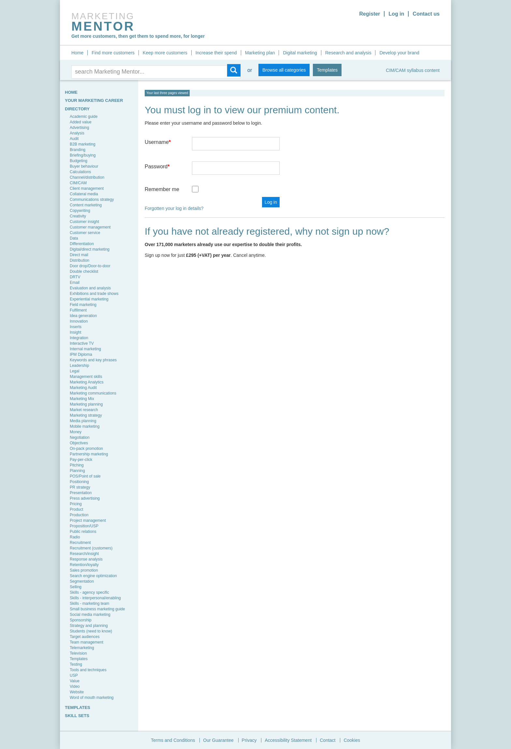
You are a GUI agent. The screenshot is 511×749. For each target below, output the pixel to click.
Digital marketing (300, 52)
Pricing (76, 504)
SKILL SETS (77, 715)
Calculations (80, 172)
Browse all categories (284, 70)
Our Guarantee (218, 740)
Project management (88, 520)
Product (76, 509)
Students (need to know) (91, 631)
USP (74, 675)
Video (75, 686)
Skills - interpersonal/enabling (95, 598)
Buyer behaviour (84, 166)
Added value (81, 122)
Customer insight (84, 221)
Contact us (426, 14)
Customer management (90, 227)
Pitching (77, 465)
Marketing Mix (82, 398)
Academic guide (83, 116)
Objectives (79, 443)
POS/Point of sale (85, 476)
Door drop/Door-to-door (90, 266)
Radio (75, 537)
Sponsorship (81, 620)
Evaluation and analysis (90, 288)
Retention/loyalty (84, 564)
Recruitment (80, 542)
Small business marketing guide (97, 609)
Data (74, 238)
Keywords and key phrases (93, 360)
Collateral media (84, 194)
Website (77, 692)
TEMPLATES (77, 707)
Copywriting (80, 210)
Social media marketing (90, 614)
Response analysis (86, 559)
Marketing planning (86, 404)
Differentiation (82, 244)
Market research (84, 410)
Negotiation (80, 437)
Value (75, 681)
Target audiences (84, 636)
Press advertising (85, 498)
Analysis (77, 133)
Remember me (162, 189)
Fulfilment (78, 310)
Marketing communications (93, 393)
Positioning (79, 481)
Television (78, 653)
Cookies (351, 740)
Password (157, 166)
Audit (74, 138)
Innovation (79, 321)
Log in (396, 14)
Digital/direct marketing (90, 249)
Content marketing (86, 205)
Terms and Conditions (173, 740)
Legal (74, 371)
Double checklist (84, 271)
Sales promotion (84, 570)
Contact (327, 740)
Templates (327, 70)
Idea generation (83, 315)
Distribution (79, 260)
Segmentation (82, 581)
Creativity (78, 216)
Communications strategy (92, 199)
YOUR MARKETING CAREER (94, 100)
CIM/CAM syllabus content (413, 70)
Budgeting (78, 161)
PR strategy (80, 487)
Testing (76, 664)
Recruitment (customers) (91, 548)
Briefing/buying (82, 155)
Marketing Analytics (86, 382)
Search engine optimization (93, 576)
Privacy (249, 740)
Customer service (85, 232)
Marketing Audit (83, 387)
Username (158, 142)
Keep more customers (165, 52)
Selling (75, 587)
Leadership (79, 365)
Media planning (83, 421)
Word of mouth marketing (92, 697)
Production (79, 515)
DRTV (75, 277)
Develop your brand (399, 52)
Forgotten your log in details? (174, 208)
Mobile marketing (84, 426)
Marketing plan (260, 52)
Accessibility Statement (288, 740)
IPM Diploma (81, 354)
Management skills (86, 376)
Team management (86, 642)
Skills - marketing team (89, 603)
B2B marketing (82, 144)
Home (77, 52)
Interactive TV (82, 343)
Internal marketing (85, 349)
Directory (77, 108)
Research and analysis (348, 52)
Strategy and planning (89, 625)
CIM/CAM (78, 183)
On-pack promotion (86, 448)
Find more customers (113, 52)
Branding (77, 149)
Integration (79, 338)
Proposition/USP (84, 526)
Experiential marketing (89, 299)
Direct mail (79, 255)
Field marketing (83, 304)
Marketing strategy (86, 415)
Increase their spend (216, 52)
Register (369, 14)
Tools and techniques (88, 670)
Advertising (79, 127)
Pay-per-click (81, 459)
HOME (71, 92)
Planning (77, 470)
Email (75, 282)
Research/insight (84, 553)
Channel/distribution (87, 177)
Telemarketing (82, 647)
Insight (75, 332)
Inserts (75, 327)
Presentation (81, 493)
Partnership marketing (89, 454)
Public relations (83, 531)
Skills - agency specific (89, 592)
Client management (87, 188)
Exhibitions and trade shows (94, 293)
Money (75, 432)
